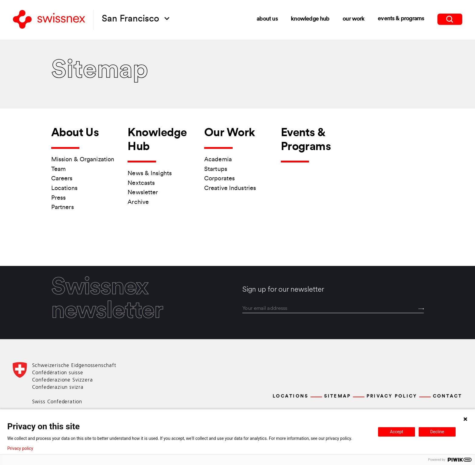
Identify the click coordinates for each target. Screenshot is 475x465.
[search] (449, 18)
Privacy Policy (392, 396)
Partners (62, 208)
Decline (437, 431)
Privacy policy (20, 448)
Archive (138, 202)
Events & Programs (401, 18)
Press (58, 198)
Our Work (353, 18)
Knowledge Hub (310, 18)
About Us (267, 19)
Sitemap (337, 396)
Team (58, 169)
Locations (64, 188)
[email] (333, 308)
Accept (396, 431)
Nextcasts (141, 183)
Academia (218, 160)
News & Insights (150, 174)
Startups (215, 169)
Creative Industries (230, 188)
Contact (447, 396)
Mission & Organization (82, 160)
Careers (62, 179)
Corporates (219, 179)
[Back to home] (49, 20)
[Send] (421, 309)
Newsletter (143, 193)
